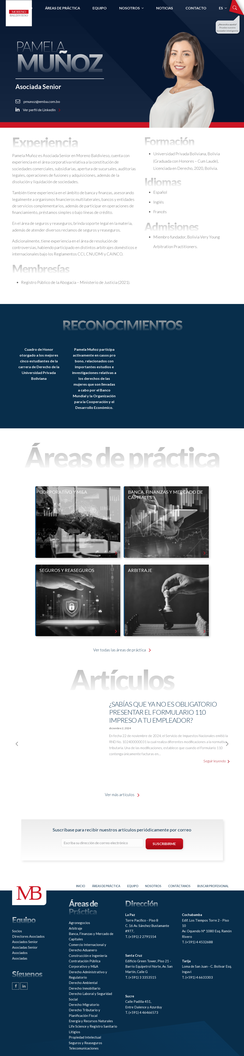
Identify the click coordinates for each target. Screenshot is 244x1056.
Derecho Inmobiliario (84, 973)
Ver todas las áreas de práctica (122, 649)
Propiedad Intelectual (85, 1022)
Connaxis (112, 1050)
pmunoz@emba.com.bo (37, 101)
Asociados (20, 937)
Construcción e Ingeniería (88, 940)
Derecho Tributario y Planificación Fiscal (84, 997)
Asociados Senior (25, 926)
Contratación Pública (84, 945)
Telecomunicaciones (84, 1033)
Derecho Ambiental (83, 967)
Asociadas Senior (25, 932)
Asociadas (19, 943)
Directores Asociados (28, 921)
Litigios (74, 1016)
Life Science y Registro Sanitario (93, 1011)
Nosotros (153, 870)
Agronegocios (79, 907)
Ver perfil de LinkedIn (37, 110)
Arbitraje (75, 913)
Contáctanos (179, 870)
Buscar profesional (213, 870)
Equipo (132, 870)
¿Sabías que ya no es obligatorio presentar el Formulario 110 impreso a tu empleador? (163, 712)
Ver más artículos (122, 779)
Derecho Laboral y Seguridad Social (90, 981)
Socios (17, 915)
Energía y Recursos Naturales (91, 1005)
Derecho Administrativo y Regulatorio (88, 959)
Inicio (80, 870)
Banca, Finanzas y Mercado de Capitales (91, 921)
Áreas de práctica (106, 870)
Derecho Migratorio (84, 989)
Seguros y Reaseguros (85, 1027)
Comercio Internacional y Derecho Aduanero (87, 931)
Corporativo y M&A (83, 951)
